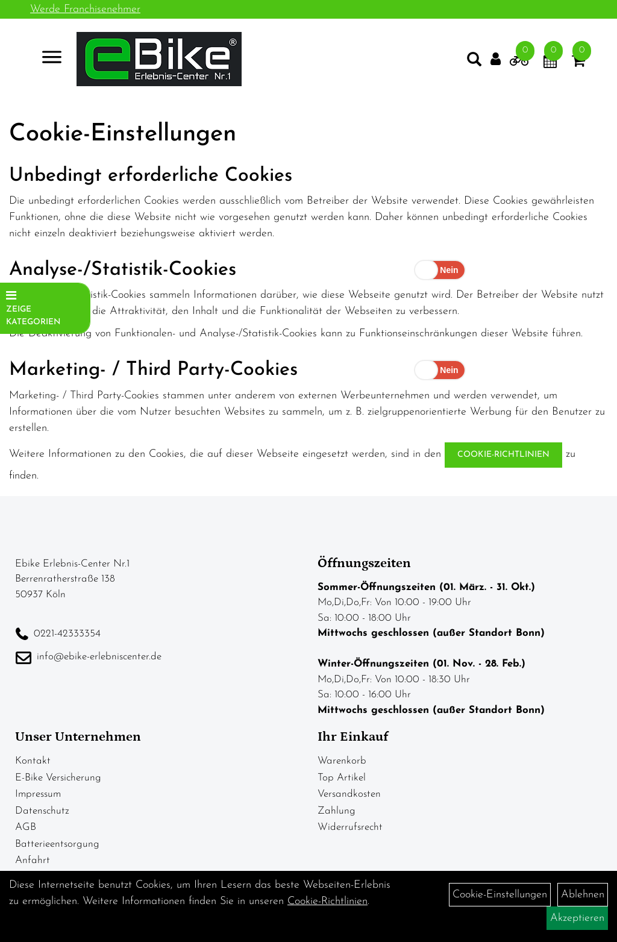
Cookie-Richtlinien (503, 454)
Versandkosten (349, 794)
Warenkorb (342, 761)
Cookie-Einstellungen (500, 894)
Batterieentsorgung (57, 844)
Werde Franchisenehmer (85, 9)
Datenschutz (42, 811)
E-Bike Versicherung (58, 778)
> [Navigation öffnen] (51, 60)
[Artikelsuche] (470, 64)
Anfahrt (32, 860)
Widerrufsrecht (350, 827)
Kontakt (33, 761)
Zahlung (336, 811)
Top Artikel (342, 778)
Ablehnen (582, 894)
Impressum (38, 794)
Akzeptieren (577, 918)
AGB (25, 827)
